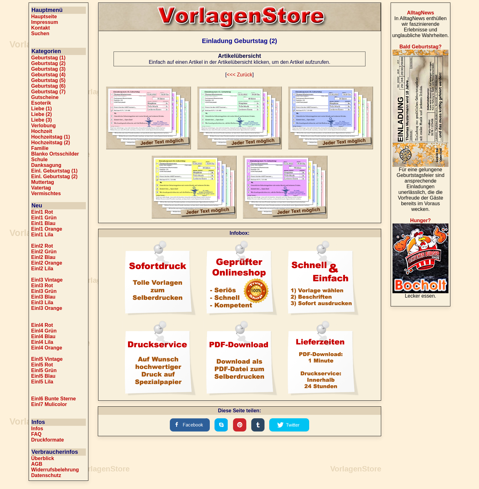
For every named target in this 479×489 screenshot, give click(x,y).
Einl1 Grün (44, 217)
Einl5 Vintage (47, 359)
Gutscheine (44, 97)
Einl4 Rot (42, 325)
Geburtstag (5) (48, 80)
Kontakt (40, 27)
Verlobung (43, 125)
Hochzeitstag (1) (50, 137)
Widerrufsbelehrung (55, 469)
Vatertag (41, 187)
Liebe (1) (41, 108)
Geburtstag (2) (48, 63)
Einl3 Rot (42, 285)
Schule (39, 159)
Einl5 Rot (42, 364)
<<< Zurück (239, 74)
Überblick (42, 458)
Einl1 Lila (42, 234)
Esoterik (41, 103)
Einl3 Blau (43, 296)
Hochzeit (41, 131)
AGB (36, 464)
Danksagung (46, 165)
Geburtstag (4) (48, 74)
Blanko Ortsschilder (55, 154)
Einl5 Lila (42, 381)
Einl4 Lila (42, 342)
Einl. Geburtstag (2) (54, 176)
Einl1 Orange (46, 229)
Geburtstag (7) (48, 91)
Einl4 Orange (46, 347)
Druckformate (47, 439)
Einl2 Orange (46, 263)
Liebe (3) (41, 120)
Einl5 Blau (43, 376)
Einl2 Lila (42, 268)
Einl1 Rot (42, 212)
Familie (39, 148)
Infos (37, 428)
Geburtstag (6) (48, 86)
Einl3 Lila (42, 302)
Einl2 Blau (43, 257)
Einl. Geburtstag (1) (54, 170)
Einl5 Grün (44, 370)
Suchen (40, 33)
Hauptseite (44, 16)
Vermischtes (46, 193)
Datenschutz (46, 475)
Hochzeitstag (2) (50, 142)
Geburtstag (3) (48, 69)
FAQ (36, 434)
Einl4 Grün (44, 330)
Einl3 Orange (46, 308)
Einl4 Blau (43, 336)
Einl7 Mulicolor (49, 404)
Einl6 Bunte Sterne (53, 398)
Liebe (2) (41, 114)
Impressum (44, 22)
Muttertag (42, 182)
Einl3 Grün (44, 291)
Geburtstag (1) (48, 57)
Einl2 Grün (44, 251)
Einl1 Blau (43, 223)
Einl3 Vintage (47, 280)
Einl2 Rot (42, 246)
